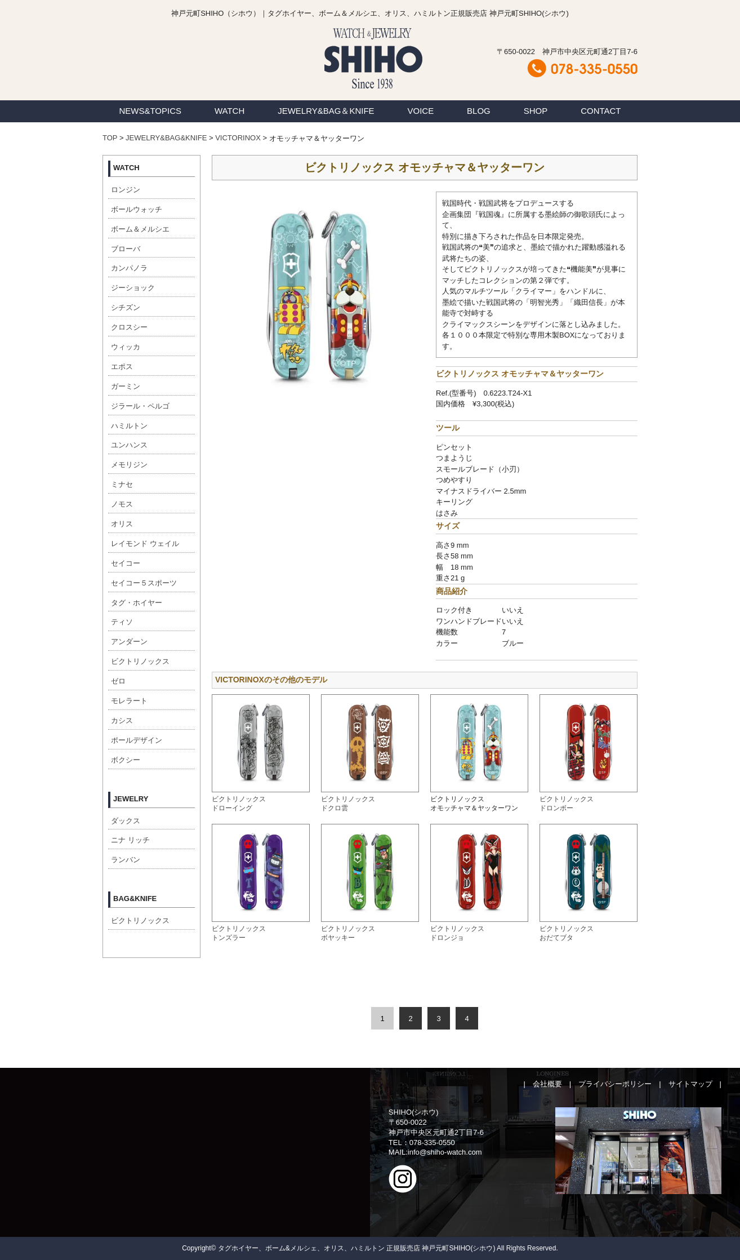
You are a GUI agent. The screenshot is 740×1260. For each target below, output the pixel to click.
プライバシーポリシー (615, 1084)
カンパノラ (129, 268)
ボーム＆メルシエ (140, 229)
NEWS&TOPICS (150, 111)
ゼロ (118, 681)
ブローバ (125, 249)
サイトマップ (690, 1084)
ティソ (122, 622)
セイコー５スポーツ (144, 583)
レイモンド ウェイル (145, 543)
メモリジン (129, 464)
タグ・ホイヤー (136, 602)
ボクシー (125, 760)
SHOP (536, 111)
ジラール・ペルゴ (140, 406)
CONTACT (601, 111)
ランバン (125, 859)
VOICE (421, 111)
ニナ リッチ (130, 840)
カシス (122, 720)
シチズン (125, 307)
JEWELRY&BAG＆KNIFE (326, 111)
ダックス (125, 821)
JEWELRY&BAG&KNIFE (166, 138)
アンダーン (129, 641)
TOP (109, 138)
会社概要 (547, 1084)
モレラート (129, 700)
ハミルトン (129, 426)
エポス (122, 366)
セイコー (125, 563)
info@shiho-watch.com (445, 1152)
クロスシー (129, 327)
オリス (122, 524)
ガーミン (125, 386)
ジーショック (133, 287)
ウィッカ (125, 347)
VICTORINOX (238, 138)
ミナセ (122, 484)
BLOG (479, 111)
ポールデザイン (136, 740)
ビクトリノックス (140, 661)
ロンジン (125, 189)
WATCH (229, 111)
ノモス (122, 504)
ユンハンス (129, 445)
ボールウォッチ (136, 209)
